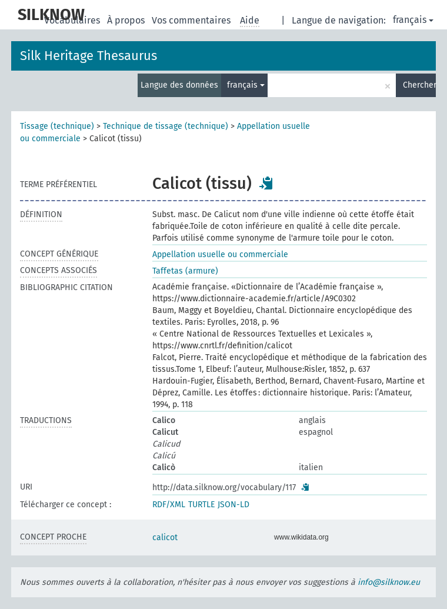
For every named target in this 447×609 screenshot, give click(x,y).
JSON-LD (233, 505)
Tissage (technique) (57, 126)
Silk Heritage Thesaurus (88, 56)
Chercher (419, 85)
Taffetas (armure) (185, 271)
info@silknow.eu (389, 582)
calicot (165, 538)
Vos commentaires (192, 20)
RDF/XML (168, 505)
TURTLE (201, 505)
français (413, 19)
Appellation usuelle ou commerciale (220, 254)
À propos (127, 20)
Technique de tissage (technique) (165, 126)
